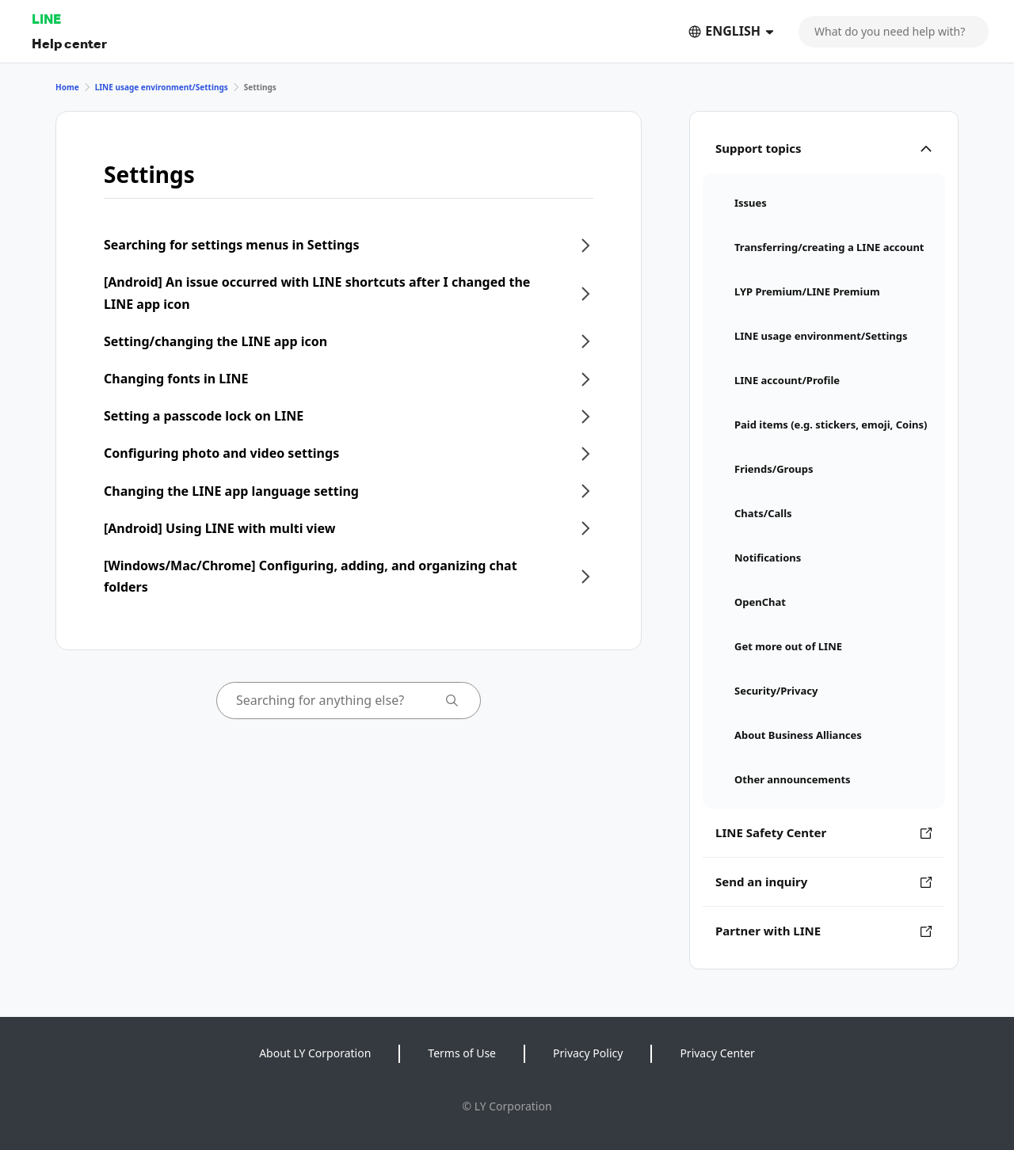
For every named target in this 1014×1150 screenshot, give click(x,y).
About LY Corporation (315, 1053)
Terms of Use (462, 1053)
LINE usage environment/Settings (161, 87)
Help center (69, 43)
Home (67, 87)
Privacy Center (717, 1053)
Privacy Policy (588, 1053)
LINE (46, 18)
